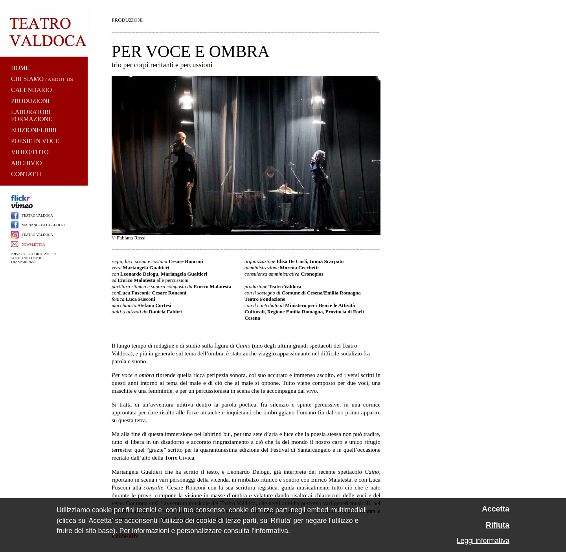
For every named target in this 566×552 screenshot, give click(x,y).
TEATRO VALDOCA (37, 215)
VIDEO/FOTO (30, 152)
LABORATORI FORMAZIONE (31, 115)
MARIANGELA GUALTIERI (43, 225)
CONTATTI (26, 174)
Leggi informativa (483, 541)
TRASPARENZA (23, 262)
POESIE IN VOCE (35, 141)
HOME (20, 67)
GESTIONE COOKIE (26, 258)
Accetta (495, 509)
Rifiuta (497, 525)
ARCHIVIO (26, 163)
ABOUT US (60, 79)
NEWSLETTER (33, 245)
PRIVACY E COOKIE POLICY (34, 254)
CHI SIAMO (27, 78)
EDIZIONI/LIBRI (34, 130)
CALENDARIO (31, 89)
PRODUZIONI (30, 101)
